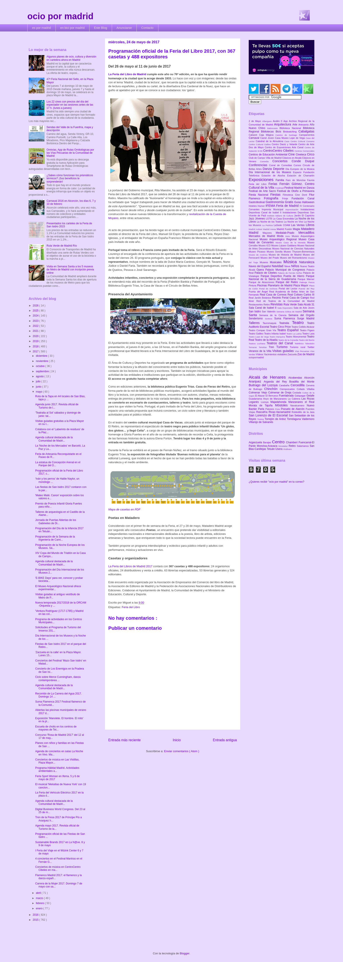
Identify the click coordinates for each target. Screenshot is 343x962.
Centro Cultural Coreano (302, 141)
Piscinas (262, 285)
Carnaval (254, 137)
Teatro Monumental (296, 336)
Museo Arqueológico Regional (279, 239)
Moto (288, 236)
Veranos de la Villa (260, 351)
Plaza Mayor (301, 285)
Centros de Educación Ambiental (268, 154)
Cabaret (254, 135)
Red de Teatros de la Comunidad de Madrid (285, 301)
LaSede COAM (282, 225)
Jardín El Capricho (304, 215)
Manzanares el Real (301, 402)
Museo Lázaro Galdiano (284, 245)
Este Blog (100, 28)
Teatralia (285, 323)
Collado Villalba (306, 389)
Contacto (147, 28)
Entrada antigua (225, 740)
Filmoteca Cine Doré (296, 194)
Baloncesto (273, 128)
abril (39, 892)
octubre (40, 366)
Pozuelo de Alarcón (293, 409)
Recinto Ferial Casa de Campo (291, 297)
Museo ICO (265, 245)
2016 (36, 914)
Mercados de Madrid (263, 236)
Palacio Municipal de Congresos (286, 269)
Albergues (267, 121)
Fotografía (273, 198)
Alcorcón (309, 377)
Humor (262, 206)
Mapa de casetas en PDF (124, 509)
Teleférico (300, 343)
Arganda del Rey (276, 381)
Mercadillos (306, 232)
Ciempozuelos (288, 389)
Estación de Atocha (274, 175)
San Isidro (255, 311)
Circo (310, 154)
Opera (261, 269)
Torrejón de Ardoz (276, 419)
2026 (36, 305)
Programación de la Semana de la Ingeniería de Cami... (55, 538)
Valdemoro (308, 419)
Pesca (311, 282)
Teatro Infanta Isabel (275, 333)
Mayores (269, 232)
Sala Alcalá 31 (306, 304)
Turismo (283, 347)
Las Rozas (307, 398)
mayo (39, 391)
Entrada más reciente (124, 740)
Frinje (286, 198)
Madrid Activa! (256, 229)
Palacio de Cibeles (266, 272)
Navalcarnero (298, 405)
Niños (295, 266)
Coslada (297, 392)
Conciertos (282, 161)
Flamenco (256, 198)
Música (291, 261)
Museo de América (259, 255)
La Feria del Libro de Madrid (127, 74)
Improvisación (293, 209)
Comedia (266, 161)
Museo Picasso (258, 251)
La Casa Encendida (284, 218)
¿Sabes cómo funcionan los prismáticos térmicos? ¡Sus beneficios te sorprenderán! (70, 178)
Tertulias (264, 347)
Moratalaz (283, 446)
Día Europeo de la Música (299, 169)
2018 (36, 346)
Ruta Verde (291, 304)
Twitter (310, 347)
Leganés (255, 402)
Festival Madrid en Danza (299, 187)
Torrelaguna (294, 419)
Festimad (279, 188)
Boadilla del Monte (301, 381)
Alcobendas (296, 377)
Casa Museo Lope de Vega (290, 138)
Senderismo (257, 318)
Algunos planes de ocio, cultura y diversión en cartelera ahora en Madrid (71, 58)
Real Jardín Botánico (260, 297)
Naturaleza (306, 262)
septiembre (43, 371)
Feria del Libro (131, 607)
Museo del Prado (270, 257)
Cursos (298, 165)
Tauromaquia (271, 323)
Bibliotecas (268, 131)
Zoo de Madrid (306, 354)
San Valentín (269, 311)
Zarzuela (293, 354)
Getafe (310, 395)
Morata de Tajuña (262, 405)
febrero (40, 903)
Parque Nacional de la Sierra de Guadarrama (281, 278)
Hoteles (253, 206)
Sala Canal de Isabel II (263, 307)
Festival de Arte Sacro (263, 191)
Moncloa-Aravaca (267, 445)
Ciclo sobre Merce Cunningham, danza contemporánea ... (57, 678)
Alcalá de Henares (268, 377)
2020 (36, 336)
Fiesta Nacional (259, 194)
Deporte (279, 168)
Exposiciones (262, 179)
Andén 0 (278, 121)
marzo (40, 898)
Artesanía (304, 124)
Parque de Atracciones (262, 282)
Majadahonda (279, 402)
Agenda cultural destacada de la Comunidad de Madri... (54, 439)
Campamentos (306, 135)
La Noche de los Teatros (270, 221)
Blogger (184, 953)
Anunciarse (124, 28)
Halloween (308, 202)
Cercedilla (298, 385)
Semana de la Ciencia (274, 315)
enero (39, 908)
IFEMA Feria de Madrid (283, 205)
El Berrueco (272, 395)
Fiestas (276, 194)
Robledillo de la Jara (303, 412)
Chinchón (272, 389)
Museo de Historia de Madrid (286, 254)
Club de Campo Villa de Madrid (265, 158)
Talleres (256, 323)
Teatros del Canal (281, 343)
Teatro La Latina (294, 333)
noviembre (42, 361)
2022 (36, 325)
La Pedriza (268, 225)
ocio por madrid (60, 16)
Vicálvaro (287, 449)
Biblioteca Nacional (291, 128)
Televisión (309, 343)
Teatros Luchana (258, 343)
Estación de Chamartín (300, 175)
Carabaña (284, 385)
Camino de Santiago (287, 135)
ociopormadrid (256, 357)
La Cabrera (294, 398)
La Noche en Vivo (294, 221)
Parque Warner (306, 279)
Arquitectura (283, 124)
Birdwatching (290, 131)
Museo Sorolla (275, 251)
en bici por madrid (72, 28)
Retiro (267, 304)
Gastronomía (275, 202)
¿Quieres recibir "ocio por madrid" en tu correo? (276, 481)
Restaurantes (256, 304)
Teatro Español (288, 330)
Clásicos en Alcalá (292, 158)
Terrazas (254, 347)
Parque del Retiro (287, 282)
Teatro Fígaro (307, 330)
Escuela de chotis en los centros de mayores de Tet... (56, 728)
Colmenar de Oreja (280, 392)
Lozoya (265, 402)
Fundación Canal (303, 198)
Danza (268, 168)
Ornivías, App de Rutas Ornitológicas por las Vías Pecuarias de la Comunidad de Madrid (70, 153)
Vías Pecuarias (302, 351)
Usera (279, 449)
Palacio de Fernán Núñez (290, 273)
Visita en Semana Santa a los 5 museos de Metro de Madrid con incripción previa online (70, 269)
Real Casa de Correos (273, 294)
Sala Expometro (285, 308)
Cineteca (301, 154)
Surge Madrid (305, 318)
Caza (287, 141)
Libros (310, 225)
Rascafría (262, 412)
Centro (279, 442)
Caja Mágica (267, 135)
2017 (36, 351)
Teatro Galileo (256, 333)
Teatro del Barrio (306, 340)
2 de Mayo (255, 121)
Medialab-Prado (287, 232)
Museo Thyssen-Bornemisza (299, 251)
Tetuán (271, 449)
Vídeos (260, 354)
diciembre (42, 355)
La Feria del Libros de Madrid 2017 (130, 566)
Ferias (273, 184)
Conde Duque (303, 161)
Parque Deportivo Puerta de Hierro (283, 276)
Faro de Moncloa (296, 180)
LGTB (269, 218)
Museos (265, 262)
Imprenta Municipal (273, 209)
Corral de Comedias (281, 165)
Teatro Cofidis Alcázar (303, 326)
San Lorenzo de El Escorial (269, 415)
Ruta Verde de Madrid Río (62, 245)
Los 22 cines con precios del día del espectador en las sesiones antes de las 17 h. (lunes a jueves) (70, 105)
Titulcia (261, 419)
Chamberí (292, 442)
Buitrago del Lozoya (264, 385)
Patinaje (303, 282)
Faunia (310, 180)
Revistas (277, 304)
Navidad (278, 266)
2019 (36, 341)
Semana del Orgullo (301, 315)
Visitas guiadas (283, 351)
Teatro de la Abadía (266, 339)
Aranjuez (256, 381)
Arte (295, 124)
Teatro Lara (308, 333)
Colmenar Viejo (258, 392)
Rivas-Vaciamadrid (280, 412)
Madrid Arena (270, 229)
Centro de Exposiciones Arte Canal (285, 147)
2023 (36, 320)
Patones (270, 409)
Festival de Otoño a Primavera (295, 191)
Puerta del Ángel (259, 291)
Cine (292, 154)
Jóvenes (260, 218)
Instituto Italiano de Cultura (280, 215)
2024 (36, 315)
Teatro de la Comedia (288, 340)
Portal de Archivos (269, 288)
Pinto (278, 409)
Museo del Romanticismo (294, 257)
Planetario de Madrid (280, 285)
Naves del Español (260, 266)
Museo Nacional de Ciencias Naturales (293, 248)
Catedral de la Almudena (270, 141)
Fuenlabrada (287, 395)
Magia (297, 229)
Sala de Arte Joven (304, 307)
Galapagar (300, 395)
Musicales (277, 262)
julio (38, 381)
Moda (281, 236)
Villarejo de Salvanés (261, 422)
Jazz (252, 218)
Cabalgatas (306, 131)
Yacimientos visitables (275, 354)
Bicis (279, 131)
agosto (40, 376)
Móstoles (282, 405)
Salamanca (303, 446)
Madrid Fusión (285, 229)
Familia (281, 180)
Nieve (287, 266)
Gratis (289, 202)
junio (39, 386)
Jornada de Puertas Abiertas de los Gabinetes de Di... (55, 521)
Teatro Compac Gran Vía (263, 330)
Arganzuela (256, 442)
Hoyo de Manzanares (275, 398)
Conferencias (259, 165)
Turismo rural (298, 347)
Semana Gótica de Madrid (289, 311)
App (286, 121)
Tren (272, 347)
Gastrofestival (257, 202)
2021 (36, 330)
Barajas (267, 442)
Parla (261, 409)
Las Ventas (298, 225)
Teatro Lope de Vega (259, 337)
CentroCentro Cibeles (279, 150)
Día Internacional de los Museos (271, 172)
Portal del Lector (289, 288)
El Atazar (260, 395)
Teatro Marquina (278, 337)
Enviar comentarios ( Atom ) (181, 751)
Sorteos (269, 318)
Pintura (253, 285)
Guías (298, 202)
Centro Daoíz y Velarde (285, 144)
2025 (36, 310)
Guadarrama (256, 398)
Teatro (299, 322)
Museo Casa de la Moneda (291, 242)
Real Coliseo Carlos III (300, 294)
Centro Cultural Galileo (260, 144)
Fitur (311, 194)
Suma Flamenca (285, 318)
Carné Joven (267, 138)
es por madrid (41, 28)
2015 (36, 919)
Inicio (177, 740)
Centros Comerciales (304, 151)
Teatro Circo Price (281, 326)
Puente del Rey (306, 288)
